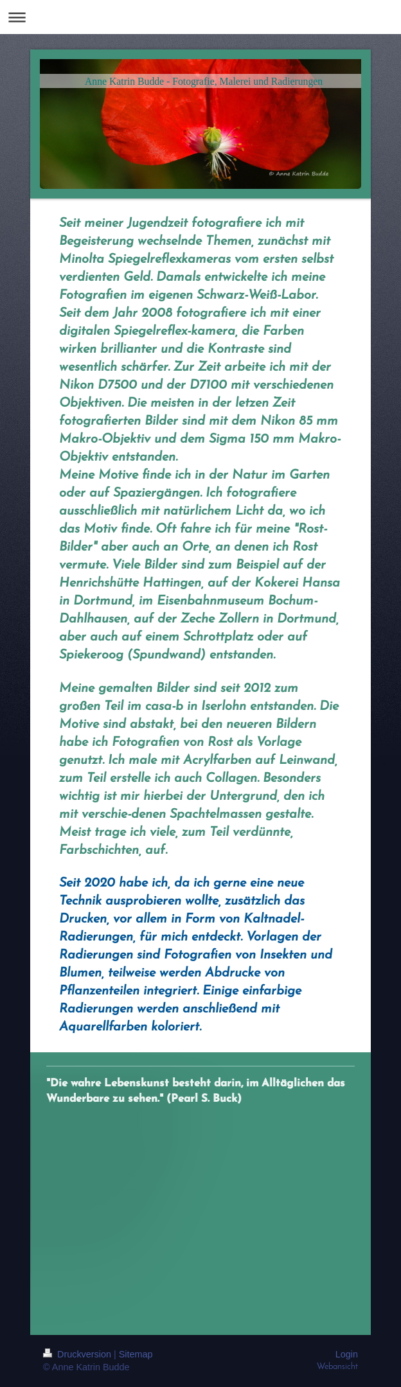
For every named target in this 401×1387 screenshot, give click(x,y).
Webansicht (337, 1367)
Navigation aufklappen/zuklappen (200, 17)
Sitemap (136, 1354)
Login (346, 1354)
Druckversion (78, 1354)
